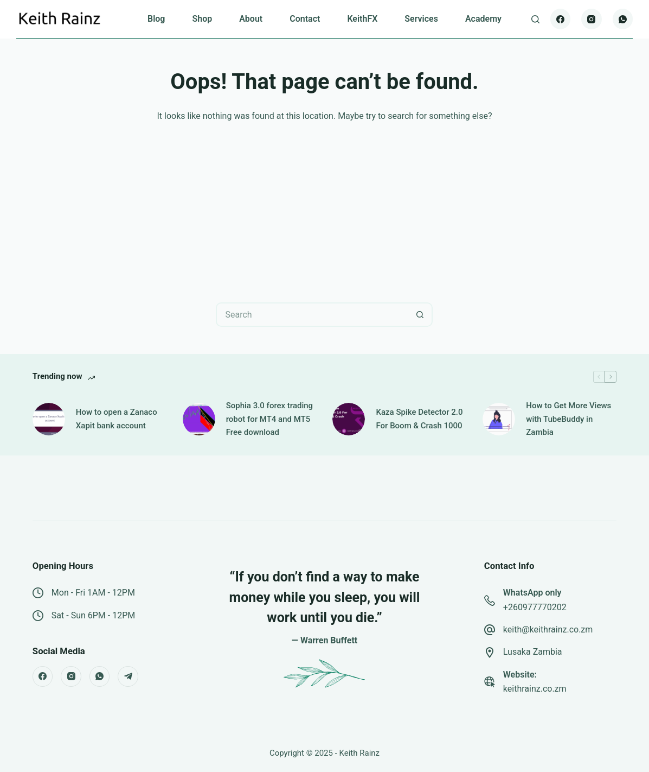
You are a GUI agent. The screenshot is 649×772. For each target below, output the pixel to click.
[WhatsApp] (623, 19)
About (250, 19)
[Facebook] (560, 19)
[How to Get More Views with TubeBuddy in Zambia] (499, 419)
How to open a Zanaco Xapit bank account (116, 419)
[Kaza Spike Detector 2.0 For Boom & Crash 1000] (348, 419)
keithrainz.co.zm (535, 689)
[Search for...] (312, 314)
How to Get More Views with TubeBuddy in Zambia (568, 419)
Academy (483, 19)
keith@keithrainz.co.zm (548, 629)
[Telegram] (128, 676)
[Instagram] (591, 19)
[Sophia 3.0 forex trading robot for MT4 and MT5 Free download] (199, 419)
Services (421, 19)
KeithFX (362, 19)
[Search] (535, 19)
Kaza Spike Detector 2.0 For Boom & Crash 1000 (419, 419)
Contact (305, 19)
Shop (202, 19)
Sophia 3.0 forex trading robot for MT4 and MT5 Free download (269, 419)
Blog (156, 19)
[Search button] (420, 314)
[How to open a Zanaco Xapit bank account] (49, 419)
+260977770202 (535, 607)
